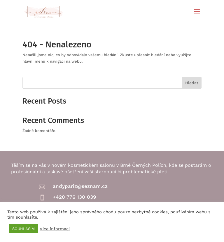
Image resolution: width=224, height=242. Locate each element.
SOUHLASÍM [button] (23, 228)
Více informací (55, 228)
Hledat (191, 82)
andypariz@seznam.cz (80, 186)
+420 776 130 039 (74, 197)
